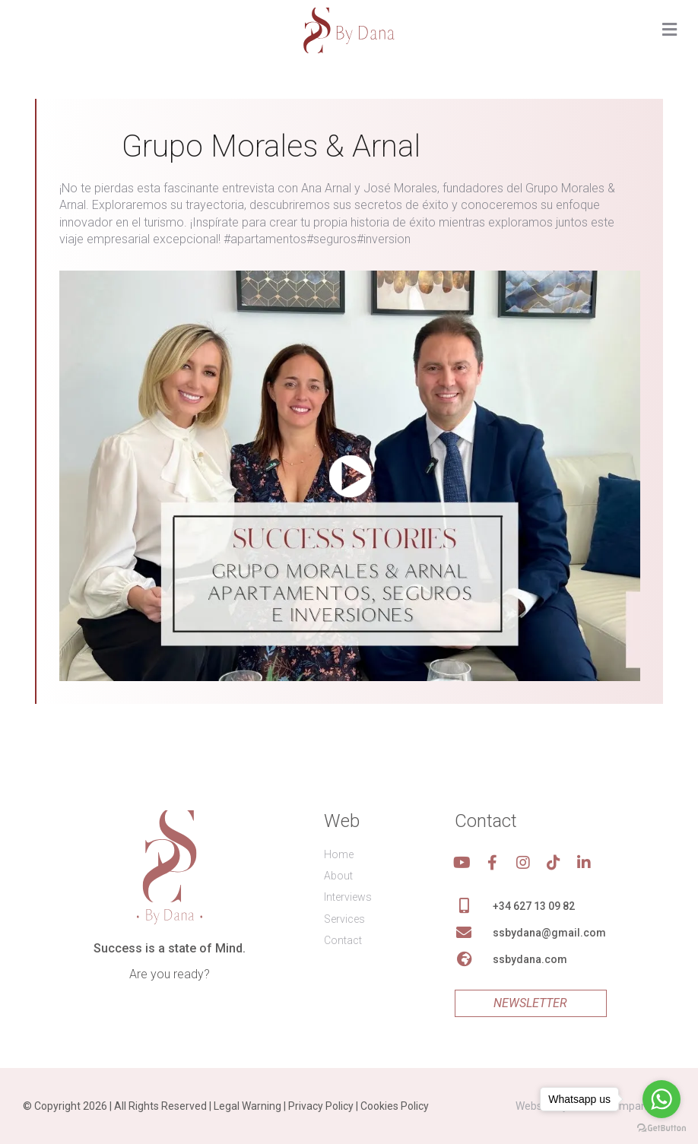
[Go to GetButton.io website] (661, 1128)
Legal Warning (247, 1106)
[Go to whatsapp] (661, 1099)
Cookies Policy (394, 1106)
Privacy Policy (321, 1106)
